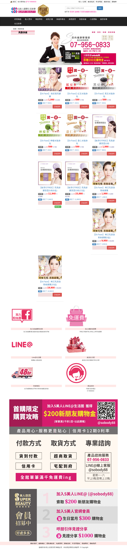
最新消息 (107, 2)
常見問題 (99, 2)
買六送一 (58, 206)
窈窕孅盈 (17, 19)
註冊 (84, 2)
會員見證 (91, 2)
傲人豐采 (28, 19)
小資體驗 (93, 19)
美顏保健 (82, 19)
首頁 (13, 2)
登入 (80, 2)
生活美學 (17, 24)
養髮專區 (38, 19)
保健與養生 (60, 19)
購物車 (114, 2)
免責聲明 (59, 543)
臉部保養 (103, 19)
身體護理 (72, 19)
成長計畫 (49, 19)
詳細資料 (57, 106)
